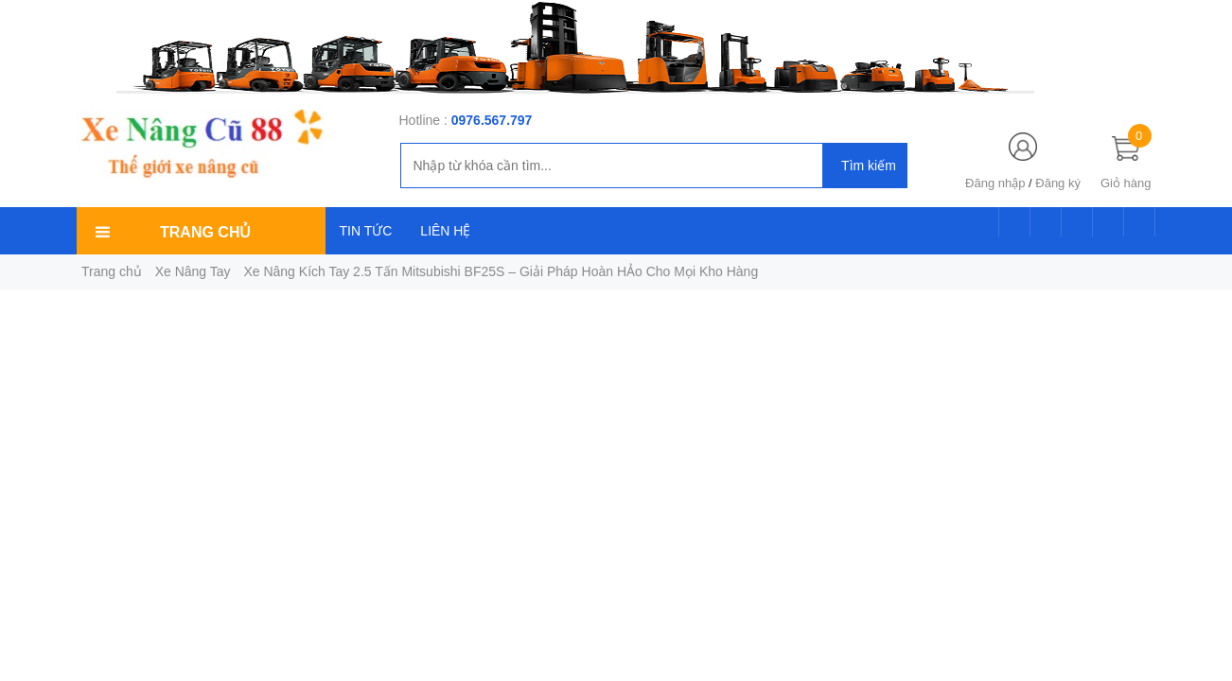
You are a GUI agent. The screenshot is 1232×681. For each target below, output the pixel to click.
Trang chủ (111, 271)
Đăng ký (1058, 183)
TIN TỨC (366, 230)
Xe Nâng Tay (193, 271)
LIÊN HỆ (445, 230)
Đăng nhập (995, 183)
